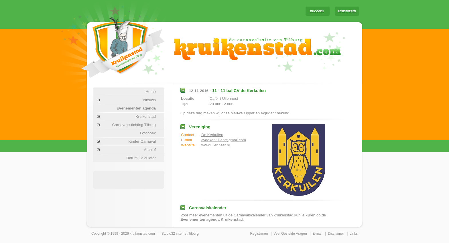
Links (354, 234)
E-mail (317, 234)
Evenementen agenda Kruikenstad (211, 219)
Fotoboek (148, 133)
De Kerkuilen (212, 135)
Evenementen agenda (136, 108)
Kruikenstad (146, 116)
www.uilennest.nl (215, 145)
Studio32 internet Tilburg (180, 234)
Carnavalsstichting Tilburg (134, 125)
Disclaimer (336, 234)
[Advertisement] (230, 10)
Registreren (259, 234)
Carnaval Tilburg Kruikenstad (113, 45)
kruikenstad (138, 234)
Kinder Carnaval (142, 141)
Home (150, 91)
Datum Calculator (141, 158)
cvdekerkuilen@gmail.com (223, 140)
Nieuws (149, 100)
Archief (150, 150)
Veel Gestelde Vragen (290, 234)
